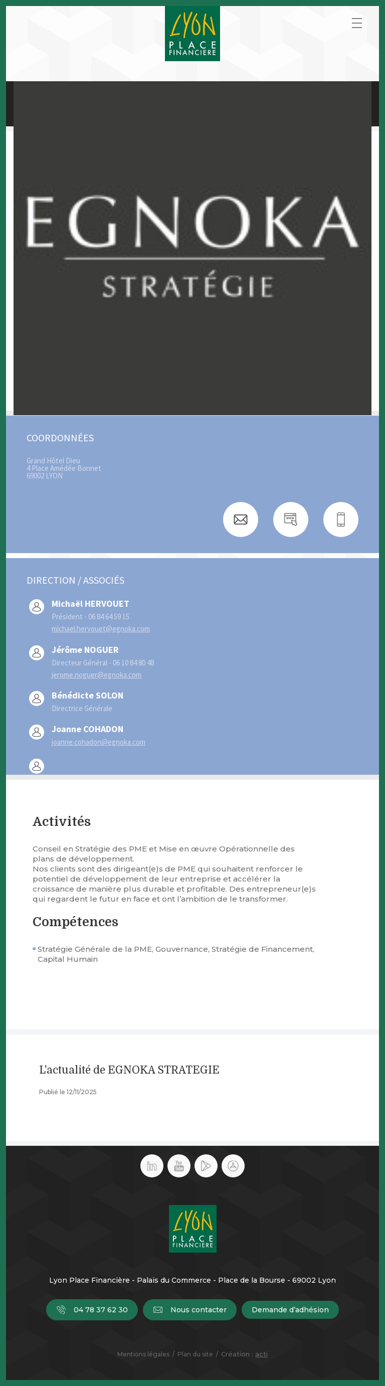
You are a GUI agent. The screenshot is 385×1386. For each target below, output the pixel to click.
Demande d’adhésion (290, 1309)
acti (261, 1354)
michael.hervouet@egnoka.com (101, 628)
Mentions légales (143, 1354)
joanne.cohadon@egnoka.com (98, 742)
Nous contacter (190, 1310)
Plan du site (195, 1354)
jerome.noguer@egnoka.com (96, 674)
